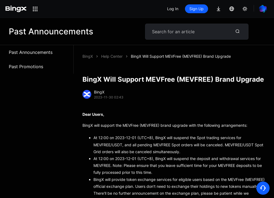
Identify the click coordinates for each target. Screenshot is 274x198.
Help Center (112, 56)
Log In (172, 8)
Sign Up (196, 8)
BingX (87, 56)
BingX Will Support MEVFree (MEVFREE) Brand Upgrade (181, 56)
